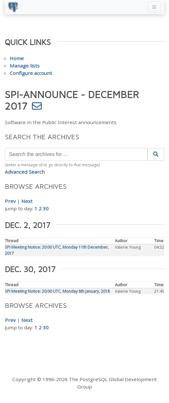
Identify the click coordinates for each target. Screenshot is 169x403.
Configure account (31, 73)
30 (46, 208)
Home (17, 58)
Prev (10, 201)
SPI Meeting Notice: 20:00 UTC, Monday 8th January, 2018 (57, 291)
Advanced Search (25, 172)
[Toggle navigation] (154, 7)
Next (27, 201)
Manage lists (25, 65)
